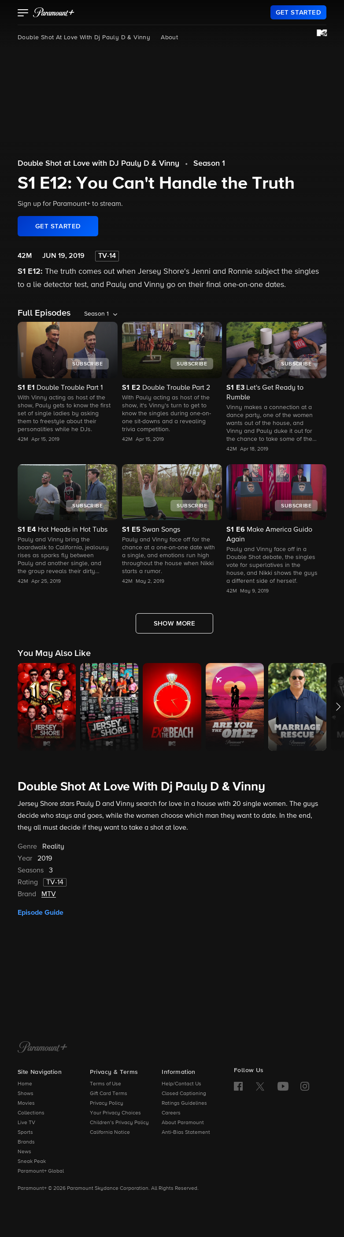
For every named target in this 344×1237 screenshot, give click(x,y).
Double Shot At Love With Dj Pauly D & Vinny (84, 37)
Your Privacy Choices (115, 1113)
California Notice (110, 1132)
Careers (171, 1113)
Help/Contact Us (181, 1084)
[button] (23, 13)
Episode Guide (40, 912)
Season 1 (209, 164)
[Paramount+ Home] (42, 1047)
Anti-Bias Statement (186, 1132)
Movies (26, 1103)
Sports (25, 1132)
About (169, 37)
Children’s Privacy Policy (119, 1122)
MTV (48, 894)
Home (25, 1084)
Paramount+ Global (41, 1171)
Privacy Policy (106, 1103)
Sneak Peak (32, 1161)
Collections (31, 1113)
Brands (26, 1142)
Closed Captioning (184, 1093)
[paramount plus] (53, 12)
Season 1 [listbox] (96, 314)
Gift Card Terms (108, 1093)
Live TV (26, 1122)
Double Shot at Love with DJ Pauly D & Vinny (98, 164)
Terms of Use (105, 1084)
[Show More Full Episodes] (175, 623)
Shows (25, 1093)
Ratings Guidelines (184, 1103)
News (24, 1152)
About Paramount (183, 1122)
